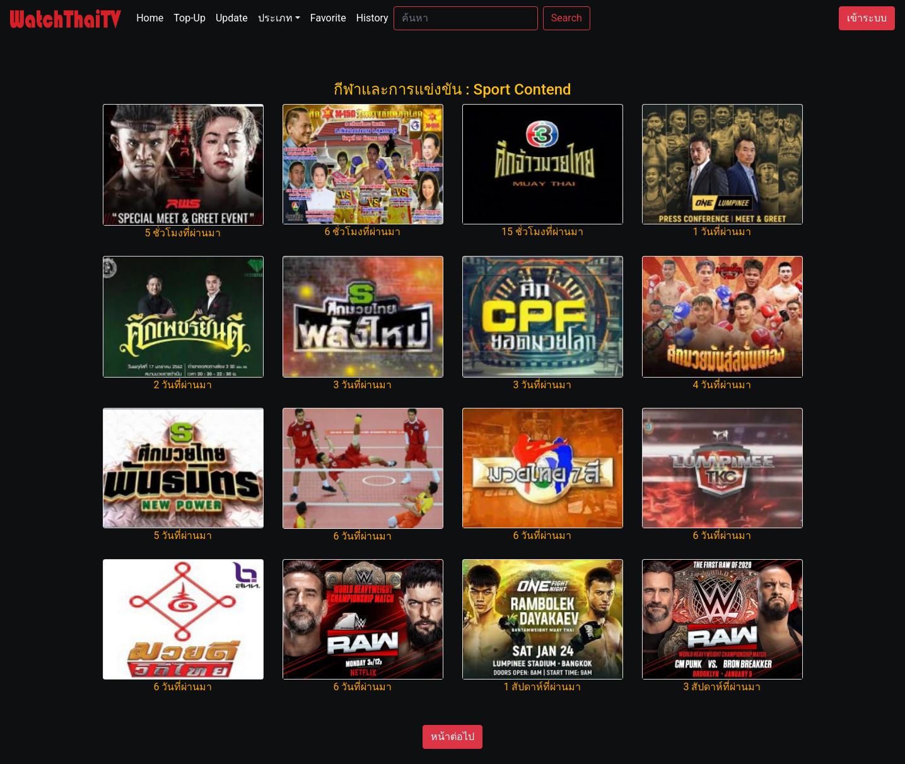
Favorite (328, 18)
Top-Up (189, 18)
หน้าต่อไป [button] (452, 737)
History (372, 18)
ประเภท (275, 18)
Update (232, 18)
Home (152, 17)
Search (566, 18)
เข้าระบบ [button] (867, 18)
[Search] (466, 18)
